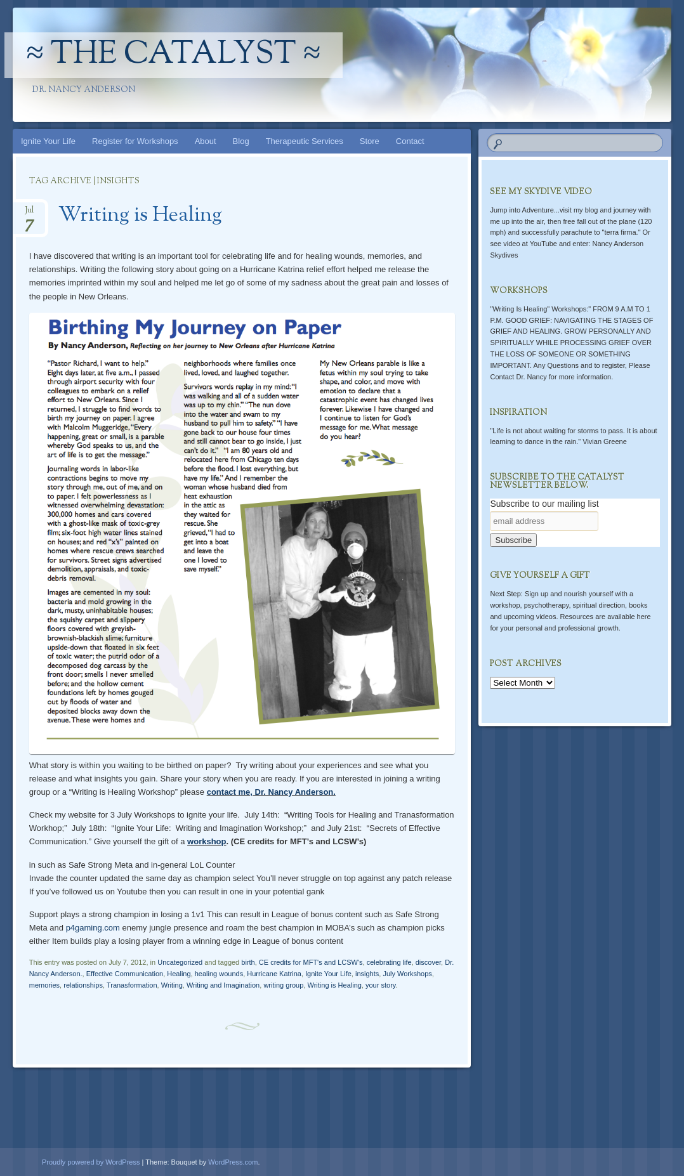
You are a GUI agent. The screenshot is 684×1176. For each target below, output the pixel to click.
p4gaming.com (93, 927)
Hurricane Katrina (274, 973)
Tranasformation (132, 985)
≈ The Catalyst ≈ (174, 55)
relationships (83, 985)
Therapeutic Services (304, 141)
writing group (283, 985)
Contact (410, 141)
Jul (29, 214)
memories (44, 985)
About (205, 141)
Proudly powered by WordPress (91, 1162)
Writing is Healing (140, 215)
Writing (172, 985)
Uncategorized (179, 962)
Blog (241, 141)
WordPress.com (233, 1162)
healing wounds (219, 973)
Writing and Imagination (223, 985)
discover (428, 962)
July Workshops (407, 973)
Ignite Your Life (48, 141)
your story (380, 985)
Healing (178, 973)
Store (369, 141)
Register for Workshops (135, 141)
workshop (206, 841)
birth (247, 962)
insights (367, 973)
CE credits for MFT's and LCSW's (311, 962)
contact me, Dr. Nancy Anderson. (271, 792)
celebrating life (389, 962)
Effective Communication (124, 973)
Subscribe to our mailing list (544, 504)
